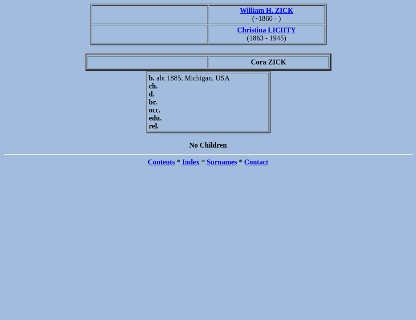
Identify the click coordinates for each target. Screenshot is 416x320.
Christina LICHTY (266, 30)
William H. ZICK (266, 10)
